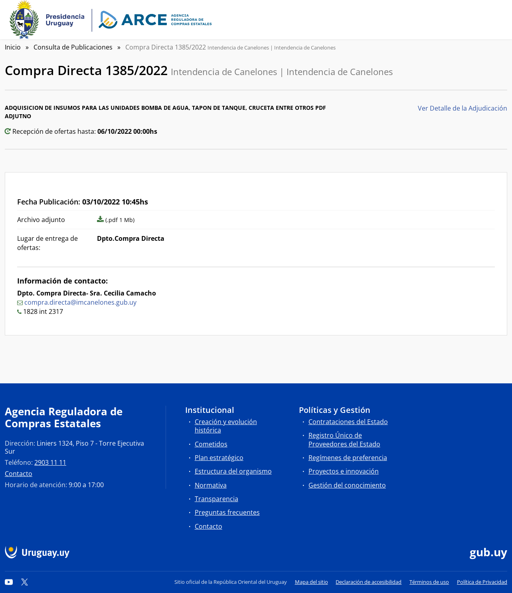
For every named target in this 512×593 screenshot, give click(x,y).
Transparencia (216, 498)
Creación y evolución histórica (226, 425)
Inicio (13, 47)
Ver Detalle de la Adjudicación (462, 108)
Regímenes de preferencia (347, 457)
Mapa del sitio (311, 581)
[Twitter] (25, 581)
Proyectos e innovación (343, 471)
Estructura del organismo (233, 471)
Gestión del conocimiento (347, 485)
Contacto (18, 473)
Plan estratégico (219, 457)
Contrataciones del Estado (348, 421)
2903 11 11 (50, 462)
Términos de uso (429, 581)
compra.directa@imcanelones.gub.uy (80, 302)
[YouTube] (9, 581)
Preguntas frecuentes (227, 512)
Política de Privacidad (482, 581)
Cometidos (211, 444)
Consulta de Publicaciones (73, 47)
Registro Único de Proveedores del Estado (344, 439)
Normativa (211, 485)
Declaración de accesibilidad (368, 581)
